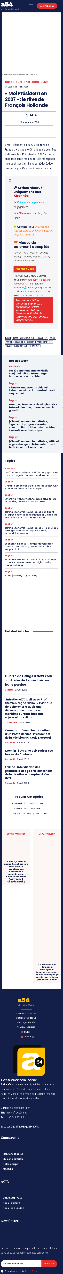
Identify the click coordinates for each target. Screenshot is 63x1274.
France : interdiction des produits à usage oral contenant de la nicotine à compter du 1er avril (28, 746)
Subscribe (49, 1237)
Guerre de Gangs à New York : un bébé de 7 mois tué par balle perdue (28, 654)
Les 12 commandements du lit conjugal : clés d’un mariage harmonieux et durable (28, 347)
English (13, 357)
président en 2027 (44, 316)
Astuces (14, 340)
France (9, 316)
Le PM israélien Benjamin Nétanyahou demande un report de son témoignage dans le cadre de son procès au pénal (47, 946)
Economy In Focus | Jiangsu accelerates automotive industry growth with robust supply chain (29, 520)
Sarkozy (35, 320)
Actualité (10, 716)
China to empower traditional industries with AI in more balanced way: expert (32, 364)
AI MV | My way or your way (21, 549)
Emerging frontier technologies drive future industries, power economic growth (33, 381)
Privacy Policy (31, 1245)
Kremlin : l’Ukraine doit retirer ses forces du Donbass (29, 726)
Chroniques (14, 56)
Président (30, 316)
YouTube (19, 261)
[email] (21, 1237)
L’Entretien (11, 696)
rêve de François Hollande (18, 320)
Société (9, 663)
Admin (34, 89)
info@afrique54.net (41, 261)
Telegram (44, 253)
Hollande (19, 316)
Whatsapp (31, 253)
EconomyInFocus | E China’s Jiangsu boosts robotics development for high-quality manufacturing (30, 536)
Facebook (19, 257)
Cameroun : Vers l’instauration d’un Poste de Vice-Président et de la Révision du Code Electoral (28, 707)
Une (45, 56)
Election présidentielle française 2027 (30, 312)
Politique (32, 56)
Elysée (52, 312)
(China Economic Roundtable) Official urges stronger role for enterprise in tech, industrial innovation (34, 418)
